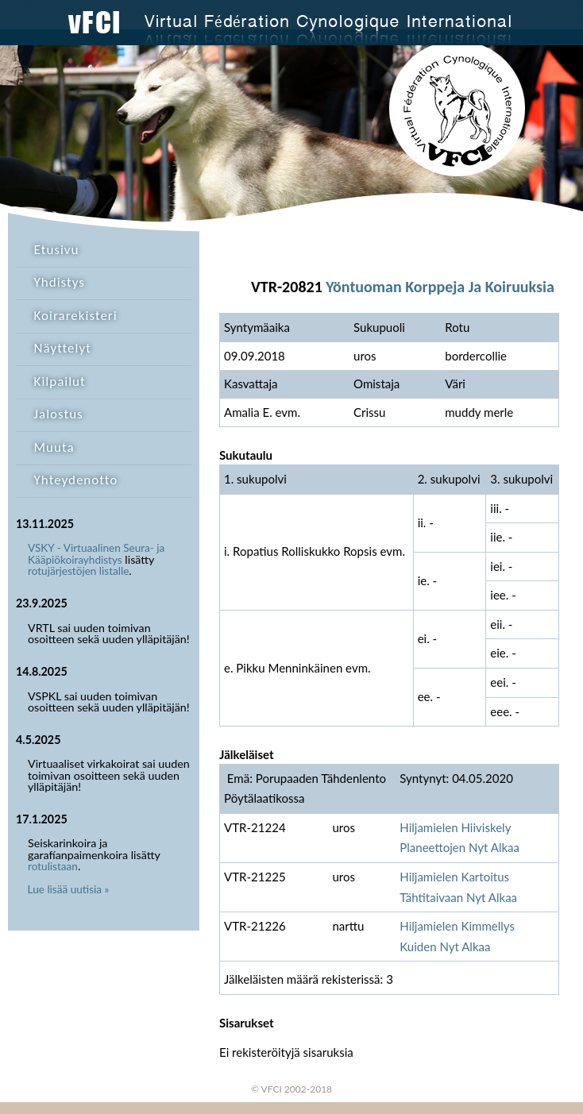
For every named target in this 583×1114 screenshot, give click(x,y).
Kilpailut (60, 381)
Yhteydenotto (76, 480)
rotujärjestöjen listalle (78, 571)
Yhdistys (59, 282)
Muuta (54, 447)
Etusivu (56, 249)
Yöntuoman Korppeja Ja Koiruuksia (440, 286)
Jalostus (58, 414)
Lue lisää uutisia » (69, 889)
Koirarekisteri (76, 315)
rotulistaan (53, 866)
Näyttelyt (62, 348)
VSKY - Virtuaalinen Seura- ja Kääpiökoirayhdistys (96, 554)
